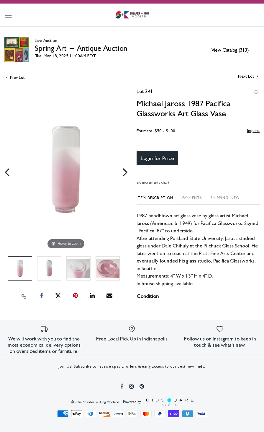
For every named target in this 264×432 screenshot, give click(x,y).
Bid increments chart (153, 182)
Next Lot (248, 76)
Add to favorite (256, 92)
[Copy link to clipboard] (23, 295)
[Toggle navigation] (8, 15)
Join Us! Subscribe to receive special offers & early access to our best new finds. (132, 366)
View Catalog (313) (230, 50)
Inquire (253, 130)
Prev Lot (15, 77)
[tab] (155, 200)
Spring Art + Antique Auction (81, 48)
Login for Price (157, 158)
